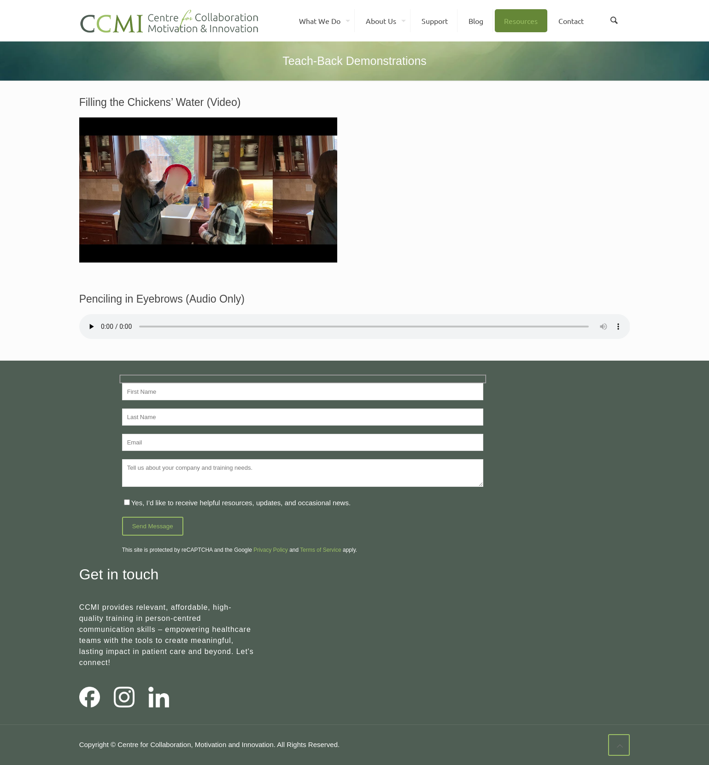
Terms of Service (320, 550)
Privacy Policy (270, 550)
